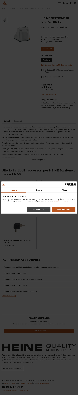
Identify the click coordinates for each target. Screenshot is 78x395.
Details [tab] (39, 190)
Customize (38, 209)
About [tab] (64, 190)
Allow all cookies (63, 209)
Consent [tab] (13, 190)
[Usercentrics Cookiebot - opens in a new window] (67, 184)
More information (61, 201)
